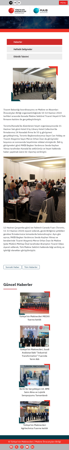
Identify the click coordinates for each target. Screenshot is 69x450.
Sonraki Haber (12, 267)
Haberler (18, 42)
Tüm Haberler (31, 267)
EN (15, 2)
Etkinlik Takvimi (21, 56)
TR (11, 2)
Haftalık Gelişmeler (23, 49)
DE (19, 2)
